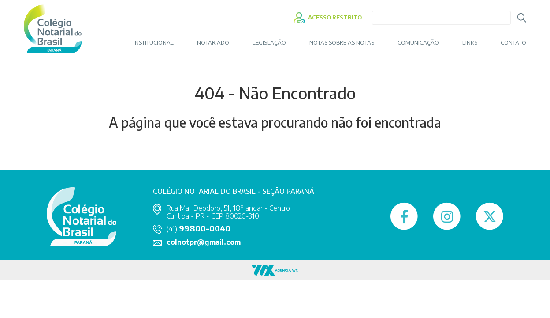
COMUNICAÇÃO (418, 42)
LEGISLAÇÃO (269, 42)
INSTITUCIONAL (154, 42)
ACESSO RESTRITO (328, 17)
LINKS (469, 42)
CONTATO (513, 42)
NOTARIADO (213, 42)
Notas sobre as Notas (341, 42)
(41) (198, 228)
